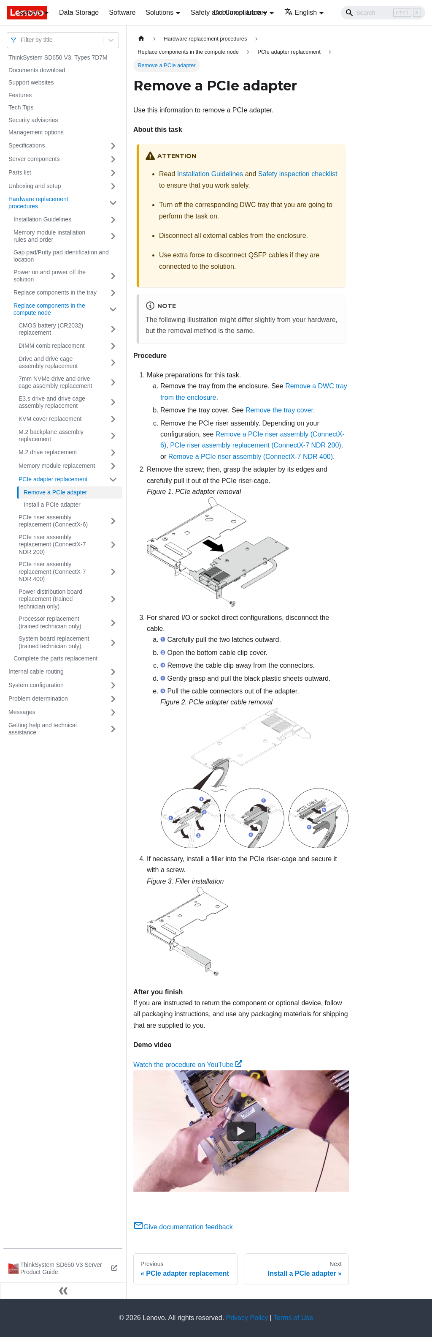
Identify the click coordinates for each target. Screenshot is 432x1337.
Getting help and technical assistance (42, 729)
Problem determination (38, 698)
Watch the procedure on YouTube (187, 1064)
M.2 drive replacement (48, 452)
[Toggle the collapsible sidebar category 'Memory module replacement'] (113, 466)
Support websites (31, 82)
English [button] (300, 12)
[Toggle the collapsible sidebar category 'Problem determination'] (113, 699)
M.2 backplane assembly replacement (51, 435)
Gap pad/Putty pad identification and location (61, 256)
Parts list (19, 172)
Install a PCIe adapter (52, 504)
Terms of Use (293, 1317)
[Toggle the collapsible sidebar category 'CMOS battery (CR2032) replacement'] (113, 329)
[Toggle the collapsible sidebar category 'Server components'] (113, 159)
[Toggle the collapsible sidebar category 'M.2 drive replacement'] (113, 452)
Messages (21, 712)
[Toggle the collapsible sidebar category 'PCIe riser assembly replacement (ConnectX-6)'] (113, 521)
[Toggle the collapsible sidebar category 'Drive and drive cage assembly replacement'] (113, 363)
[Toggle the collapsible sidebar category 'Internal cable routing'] (113, 672)
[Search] (383, 12)
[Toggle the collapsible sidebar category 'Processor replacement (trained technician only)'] (113, 623)
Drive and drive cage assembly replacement (48, 362)
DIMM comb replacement (51, 345)
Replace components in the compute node (49, 309)
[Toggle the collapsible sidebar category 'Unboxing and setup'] (113, 186)
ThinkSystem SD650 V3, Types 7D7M (58, 57)
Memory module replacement (57, 465)
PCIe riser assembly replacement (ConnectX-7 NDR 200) (52, 544)
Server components (33, 159)
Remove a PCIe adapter (55, 492)
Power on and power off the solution (50, 276)
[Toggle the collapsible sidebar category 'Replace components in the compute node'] (113, 309)
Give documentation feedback (183, 1227)
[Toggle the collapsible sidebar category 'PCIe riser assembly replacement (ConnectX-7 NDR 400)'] (113, 572)
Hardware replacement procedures (38, 203)
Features (20, 95)
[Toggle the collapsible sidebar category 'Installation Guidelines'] (113, 219)
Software (122, 12)
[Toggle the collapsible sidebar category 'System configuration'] (113, 685)
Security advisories (33, 120)
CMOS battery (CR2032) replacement (51, 329)
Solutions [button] (159, 12)
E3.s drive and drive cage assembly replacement (52, 402)
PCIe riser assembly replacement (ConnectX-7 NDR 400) (52, 571)
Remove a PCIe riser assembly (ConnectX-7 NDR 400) (250, 456)
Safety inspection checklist (298, 173)
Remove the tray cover (279, 410)
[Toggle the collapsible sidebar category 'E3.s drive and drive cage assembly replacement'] (113, 402)
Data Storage (79, 12)
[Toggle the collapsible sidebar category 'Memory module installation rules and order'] (113, 236)
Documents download (36, 70)
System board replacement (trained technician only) (54, 642)
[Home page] (141, 38)
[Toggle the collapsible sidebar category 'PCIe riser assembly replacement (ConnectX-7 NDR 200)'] (113, 545)
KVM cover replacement (50, 418)
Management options (36, 132)
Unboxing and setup (34, 186)
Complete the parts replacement (55, 658)
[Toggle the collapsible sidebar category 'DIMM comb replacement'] (113, 346)
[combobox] (21, 40)
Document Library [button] (240, 12)
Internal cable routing (36, 671)
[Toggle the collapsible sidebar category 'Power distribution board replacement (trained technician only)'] (113, 599)
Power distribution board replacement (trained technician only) (50, 599)
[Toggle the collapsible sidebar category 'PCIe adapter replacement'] (113, 479)
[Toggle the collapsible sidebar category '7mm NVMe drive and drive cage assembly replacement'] (113, 383)
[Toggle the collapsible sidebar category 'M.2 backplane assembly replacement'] (113, 436)
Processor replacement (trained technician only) (50, 622)
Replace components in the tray (55, 292)
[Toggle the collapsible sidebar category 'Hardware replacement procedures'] (113, 203)
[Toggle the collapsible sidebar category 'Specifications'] (113, 146)
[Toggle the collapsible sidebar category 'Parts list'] (113, 173)
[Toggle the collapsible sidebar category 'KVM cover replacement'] (113, 419)
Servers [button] (30, 12)
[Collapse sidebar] (63, 1290)
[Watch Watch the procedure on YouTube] (241, 1131)
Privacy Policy (247, 1317)
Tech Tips (20, 107)
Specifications (26, 145)
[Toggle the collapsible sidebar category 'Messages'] (113, 712)
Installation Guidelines (42, 219)
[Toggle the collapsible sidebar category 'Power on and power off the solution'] (113, 276)
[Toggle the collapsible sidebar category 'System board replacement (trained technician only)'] (113, 642)
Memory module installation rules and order (49, 236)
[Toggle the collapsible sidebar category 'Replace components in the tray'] (113, 293)
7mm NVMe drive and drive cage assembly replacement (55, 382)
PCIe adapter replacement (53, 479)
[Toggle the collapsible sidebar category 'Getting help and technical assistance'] (113, 729)
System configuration (36, 685)
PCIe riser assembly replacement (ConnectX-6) (53, 521)
